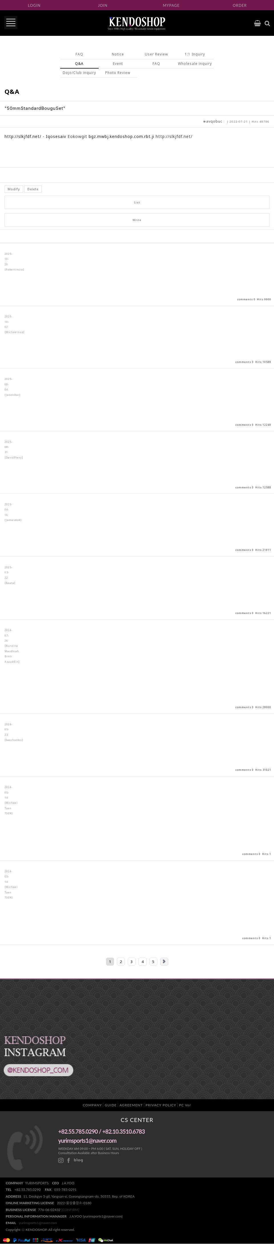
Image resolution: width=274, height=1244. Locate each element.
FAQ (79, 54)
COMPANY (92, 1105)
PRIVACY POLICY (161, 1105)
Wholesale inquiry (195, 63)
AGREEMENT (131, 1105)
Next (164, 962)
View (137, 274)
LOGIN (34, 5)
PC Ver (185, 1105)
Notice (118, 54)
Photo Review (117, 72)
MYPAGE (171, 5)
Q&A (79, 63)
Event (118, 63)
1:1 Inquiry (195, 54)
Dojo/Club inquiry (79, 72)
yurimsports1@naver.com (38, 1223)
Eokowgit (77, 136)
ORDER (240, 5)
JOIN (102, 5)
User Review (156, 54)
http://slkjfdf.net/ (174, 136)
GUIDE (111, 1105)
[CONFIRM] (70, 1210)
